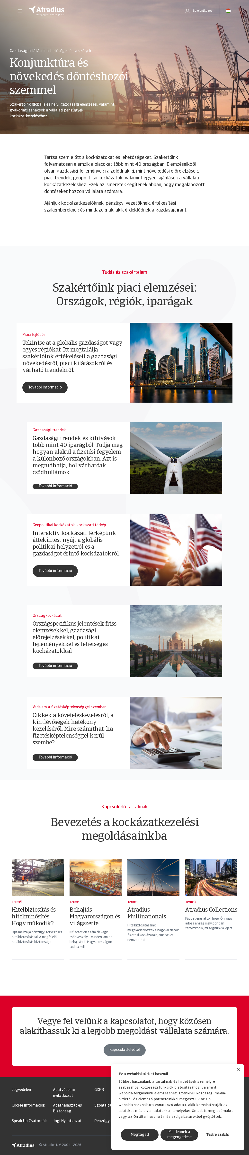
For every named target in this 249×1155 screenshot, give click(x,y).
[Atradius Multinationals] (153, 915)
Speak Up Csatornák (29, 1121)
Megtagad (140, 1135)
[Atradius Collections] (211, 915)
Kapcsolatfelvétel (124, 1061)
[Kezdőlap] (101, 11)
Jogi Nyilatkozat (67, 1121)
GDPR (99, 1090)
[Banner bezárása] (238, 1070)
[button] (20, 11)
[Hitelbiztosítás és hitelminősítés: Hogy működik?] (38, 915)
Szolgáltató (104, 1106)
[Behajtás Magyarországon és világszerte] (96, 915)
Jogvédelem (22, 1090)
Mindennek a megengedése (179, 1134)
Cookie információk (28, 1106)
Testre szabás (217, 1135)
